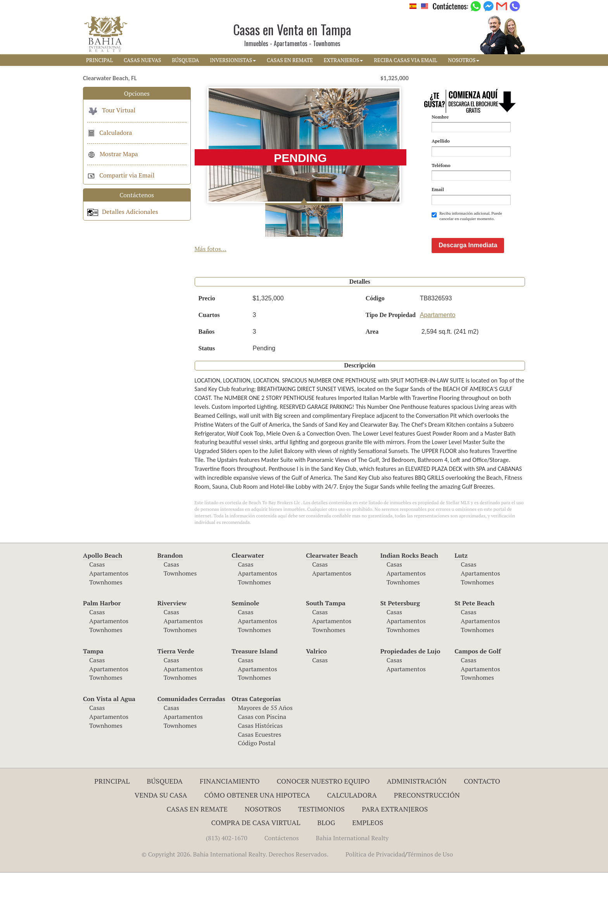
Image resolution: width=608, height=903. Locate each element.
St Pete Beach (474, 633)
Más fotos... (211, 249)
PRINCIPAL (99, 60)
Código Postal (256, 773)
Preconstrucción (427, 825)
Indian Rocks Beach (409, 585)
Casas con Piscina (262, 747)
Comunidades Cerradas (191, 729)
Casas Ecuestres (259, 764)
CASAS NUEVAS (142, 60)
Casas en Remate (197, 839)
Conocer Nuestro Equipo (323, 811)
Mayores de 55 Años (265, 738)
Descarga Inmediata (468, 275)
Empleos (367, 852)
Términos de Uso (430, 884)
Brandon (170, 585)
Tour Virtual (111, 110)
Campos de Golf (477, 681)
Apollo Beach (102, 585)
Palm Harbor (102, 633)
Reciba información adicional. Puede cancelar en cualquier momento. (467, 216)
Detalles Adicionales (122, 211)
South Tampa (325, 633)
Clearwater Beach (332, 585)
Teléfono (441, 165)
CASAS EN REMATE (290, 60)
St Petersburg (400, 633)
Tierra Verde (175, 681)
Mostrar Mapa (112, 154)
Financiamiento (230, 811)
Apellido (441, 141)
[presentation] (490, 241)
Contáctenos (281, 868)
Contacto (482, 811)
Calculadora (109, 132)
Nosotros (263, 839)
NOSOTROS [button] (463, 60)
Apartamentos (108, 603)
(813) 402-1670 (226, 868)
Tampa (93, 681)
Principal (112, 811)
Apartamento (438, 345)
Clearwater (247, 585)
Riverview (172, 633)
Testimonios (321, 839)
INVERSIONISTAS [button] (233, 60)
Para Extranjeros (395, 839)
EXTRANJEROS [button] (343, 60)
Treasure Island (254, 681)
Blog (326, 852)
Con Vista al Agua (109, 729)
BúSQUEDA (185, 60)
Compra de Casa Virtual (256, 852)
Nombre (440, 117)
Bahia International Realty (352, 868)
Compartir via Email (120, 175)
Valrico (316, 681)
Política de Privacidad (375, 884)
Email (438, 189)
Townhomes (106, 612)
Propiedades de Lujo (410, 681)
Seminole (245, 633)
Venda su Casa (161, 825)
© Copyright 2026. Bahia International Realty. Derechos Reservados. (235, 884)
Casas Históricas (260, 755)
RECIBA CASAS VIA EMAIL (405, 60)
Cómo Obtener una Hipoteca (257, 825)
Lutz (461, 585)
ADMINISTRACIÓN (417, 811)
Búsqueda (165, 811)
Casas (97, 594)
